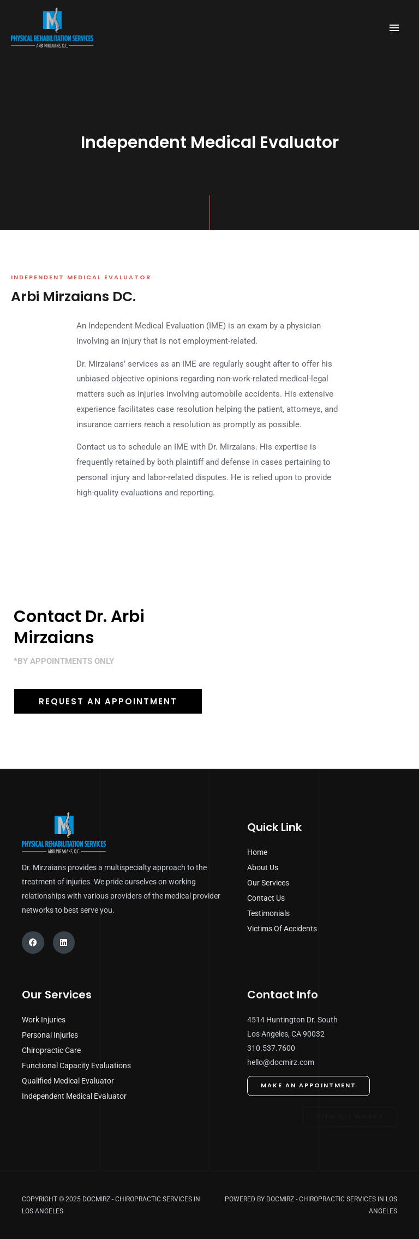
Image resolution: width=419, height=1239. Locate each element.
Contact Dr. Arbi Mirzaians (79, 627)
